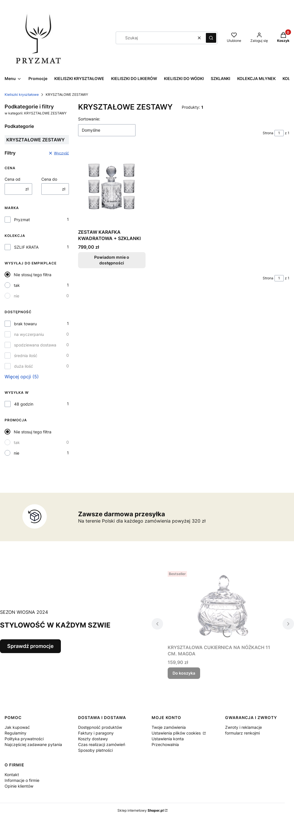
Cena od (12, 179)
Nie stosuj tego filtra (32, 274)
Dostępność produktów (100, 727)
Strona (268, 133)
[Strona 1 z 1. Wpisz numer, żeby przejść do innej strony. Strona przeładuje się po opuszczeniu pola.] (279, 133)
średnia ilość (25, 355)
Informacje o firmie (22, 780)
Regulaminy (15, 733)
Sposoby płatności (95, 750)
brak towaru (25, 323)
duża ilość (23, 366)
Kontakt (12, 774)
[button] (211, 38)
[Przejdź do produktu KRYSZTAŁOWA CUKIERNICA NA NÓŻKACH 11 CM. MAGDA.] (223, 605)
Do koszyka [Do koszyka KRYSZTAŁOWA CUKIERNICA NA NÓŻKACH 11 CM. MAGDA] (184, 673)
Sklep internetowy (140, 810)
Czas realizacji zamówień (101, 744)
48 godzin (23, 404)
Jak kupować (17, 727)
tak (17, 285)
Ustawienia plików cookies (177, 733)
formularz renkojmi (242, 733)
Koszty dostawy (93, 738)
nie (16, 295)
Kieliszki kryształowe (22, 94)
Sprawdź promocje (30, 646)
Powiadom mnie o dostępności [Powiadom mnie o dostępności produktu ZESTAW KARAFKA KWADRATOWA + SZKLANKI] (111, 260)
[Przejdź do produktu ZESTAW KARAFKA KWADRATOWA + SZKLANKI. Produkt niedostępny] (112, 187)
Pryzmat (22, 219)
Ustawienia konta (168, 738)
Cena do (49, 179)
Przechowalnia (165, 744)
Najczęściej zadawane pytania (33, 744)
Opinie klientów (19, 786)
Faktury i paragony (96, 733)
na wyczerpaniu (29, 334)
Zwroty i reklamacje (243, 727)
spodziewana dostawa (35, 344)
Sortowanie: (89, 118)
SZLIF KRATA (26, 247)
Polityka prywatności (24, 738)
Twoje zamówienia (169, 727)
